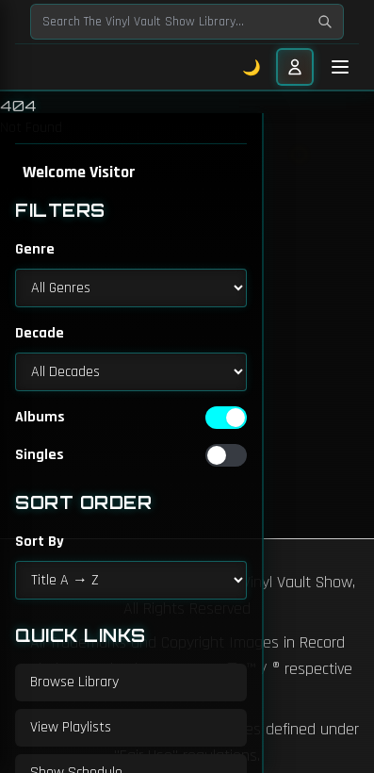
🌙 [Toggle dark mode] (252, 67)
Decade (39, 333)
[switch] (226, 417)
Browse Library (74, 682)
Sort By (39, 541)
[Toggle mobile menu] (340, 67)
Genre (35, 249)
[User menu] (295, 67)
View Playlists (70, 727)
